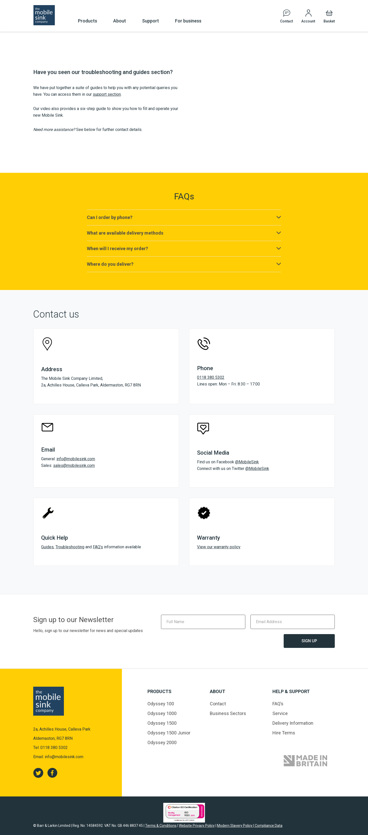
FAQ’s (98, 546)
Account (308, 21)
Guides (47, 546)
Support (150, 20)
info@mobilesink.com (75, 458)
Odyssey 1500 (162, 723)
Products (87, 20)
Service (280, 713)
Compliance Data (268, 826)
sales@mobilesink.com (74, 465)
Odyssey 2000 (162, 742)
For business (188, 20)
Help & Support (291, 691)
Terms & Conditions (161, 826)
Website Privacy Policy (197, 826)
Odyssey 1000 (162, 713)
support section (107, 94)
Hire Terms (283, 732)
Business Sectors (228, 713)
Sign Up (309, 640)
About (119, 20)
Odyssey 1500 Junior (168, 732)
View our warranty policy (218, 546)
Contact (286, 21)
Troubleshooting (69, 546)
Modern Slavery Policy (235, 826)
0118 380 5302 (210, 377)
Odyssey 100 (160, 703)
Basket (329, 21)
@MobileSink (247, 461)
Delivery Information (292, 723)
